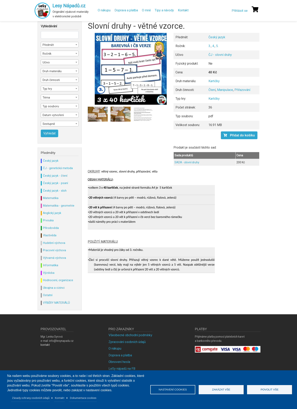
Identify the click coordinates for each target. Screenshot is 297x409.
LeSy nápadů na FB (122, 369)
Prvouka (48, 220)
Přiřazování (242, 90)
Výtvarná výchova (54, 258)
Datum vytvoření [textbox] (53, 115)
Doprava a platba (126, 10)
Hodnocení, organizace (58, 280)
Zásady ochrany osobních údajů (31, 397)
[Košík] (255, 9)
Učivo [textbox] (46, 62)
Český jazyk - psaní (55, 183)
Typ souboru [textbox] (51, 106)
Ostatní (47, 295)
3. (209, 46)
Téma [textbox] (46, 97)
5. (217, 46)
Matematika (50, 198)
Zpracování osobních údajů (127, 342)
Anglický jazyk (52, 213)
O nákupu (104, 10)
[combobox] (60, 44)
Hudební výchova (54, 243)
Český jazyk (216, 37)
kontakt (45, 344)
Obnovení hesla (119, 362)
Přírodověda (51, 228)
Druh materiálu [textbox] (52, 71)
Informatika (50, 265)
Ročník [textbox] (47, 53)
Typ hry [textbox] (47, 89)
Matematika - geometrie (58, 205)
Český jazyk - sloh (55, 190)
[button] (131, 69)
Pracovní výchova (54, 250)
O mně (146, 10)
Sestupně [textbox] (49, 124)
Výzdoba (48, 273)
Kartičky (214, 81)
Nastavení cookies (173, 389)
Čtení (212, 90)
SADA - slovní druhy (186, 162)
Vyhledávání (49, 26)
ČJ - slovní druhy (220, 55)
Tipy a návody (164, 10)
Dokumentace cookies (83, 397)
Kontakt (183, 10)
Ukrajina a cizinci (54, 288)
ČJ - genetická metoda (58, 168)
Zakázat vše (221, 389)
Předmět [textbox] (48, 45)
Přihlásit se (240, 11)
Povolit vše (270, 389)
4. (213, 46)
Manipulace (225, 90)
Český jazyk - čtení (55, 175)
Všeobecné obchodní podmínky (130, 335)
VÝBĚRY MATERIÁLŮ (56, 303)
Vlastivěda (49, 235)
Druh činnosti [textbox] (51, 80)
